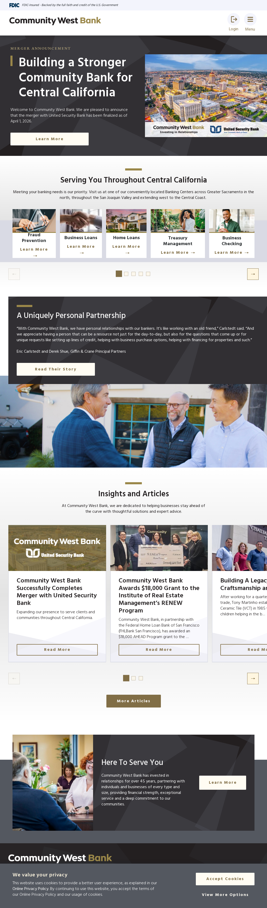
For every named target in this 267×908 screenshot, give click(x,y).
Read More (58, 651)
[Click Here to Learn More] (163, 235)
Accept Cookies (225, 879)
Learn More (38, 252)
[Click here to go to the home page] (60, 860)
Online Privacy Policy (30, 889)
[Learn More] (37, 235)
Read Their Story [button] (56, 371)
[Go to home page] (55, 21)
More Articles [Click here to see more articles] (133, 703)
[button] (233, 19)
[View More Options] (225, 895)
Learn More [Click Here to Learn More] (50, 139)
